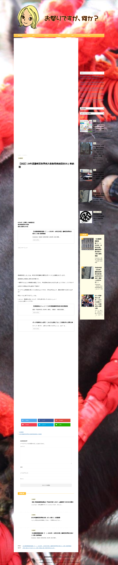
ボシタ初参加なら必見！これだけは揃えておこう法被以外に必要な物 (53, 322)
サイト (22, 478)
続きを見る (36, 240)
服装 (73, 35)
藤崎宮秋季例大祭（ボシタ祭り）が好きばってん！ (59, 556)
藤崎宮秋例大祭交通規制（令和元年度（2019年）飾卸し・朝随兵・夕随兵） (98, 127)
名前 (21, 467)
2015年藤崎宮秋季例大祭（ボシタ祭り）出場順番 (45, 517)
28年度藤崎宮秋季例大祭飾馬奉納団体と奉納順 (30, 434)
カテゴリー (83, 111)
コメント (22, 446)
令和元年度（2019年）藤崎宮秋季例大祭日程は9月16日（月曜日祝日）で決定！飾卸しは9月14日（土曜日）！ (98, 152)
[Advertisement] (46, 139)
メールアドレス (24, 473)
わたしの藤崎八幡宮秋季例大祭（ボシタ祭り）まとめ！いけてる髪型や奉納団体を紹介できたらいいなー (59, 559)
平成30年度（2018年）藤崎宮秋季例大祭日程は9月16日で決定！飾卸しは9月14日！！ (98, 197)
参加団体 (20, 35)
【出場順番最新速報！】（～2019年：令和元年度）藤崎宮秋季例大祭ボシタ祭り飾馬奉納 (46, 546)
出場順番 (46, 35)
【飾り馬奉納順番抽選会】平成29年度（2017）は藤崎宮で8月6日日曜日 (52, 502)
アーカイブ (83, 106)
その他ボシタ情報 (85, 35)
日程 (33, 35)
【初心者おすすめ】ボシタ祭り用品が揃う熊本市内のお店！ (38, 548)
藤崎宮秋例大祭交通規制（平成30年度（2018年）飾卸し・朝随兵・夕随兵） (98, 176)
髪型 (59, 35)
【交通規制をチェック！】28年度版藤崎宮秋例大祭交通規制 (50, 306)
